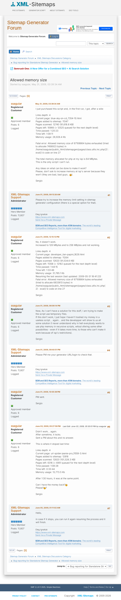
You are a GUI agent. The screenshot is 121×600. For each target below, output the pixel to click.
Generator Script (37, 10)
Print (108, 96)
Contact (35, 596)
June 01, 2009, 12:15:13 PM (47, 237)
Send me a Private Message (48, 220)
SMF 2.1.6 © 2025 (38, 587)
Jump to (61, 566)
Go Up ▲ (110, 587)
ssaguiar (16, 103)
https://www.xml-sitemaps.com (50, 217)
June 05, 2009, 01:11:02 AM (47, 508)
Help (86, 587)
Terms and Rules (97, 587)
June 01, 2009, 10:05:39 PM (47, 392)
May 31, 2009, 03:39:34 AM (47, 104)
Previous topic (88, 88)
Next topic (105, 88)
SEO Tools (73, 10)
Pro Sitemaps (50, 596)
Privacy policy (19, 596)
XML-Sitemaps (85, 595)
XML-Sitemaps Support (20, 196)
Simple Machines (53, 587)
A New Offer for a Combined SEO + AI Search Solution (49, 68)
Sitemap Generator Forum (28, 25)
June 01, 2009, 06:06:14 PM (47, 306)
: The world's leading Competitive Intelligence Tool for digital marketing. (67, 226)
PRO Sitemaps (18, 10)
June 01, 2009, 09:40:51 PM (47, 350)
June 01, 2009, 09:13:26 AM (47, 194)
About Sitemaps (57, 10)
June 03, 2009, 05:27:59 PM (48, 426)
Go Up (12, 550)
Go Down (13, 96)
